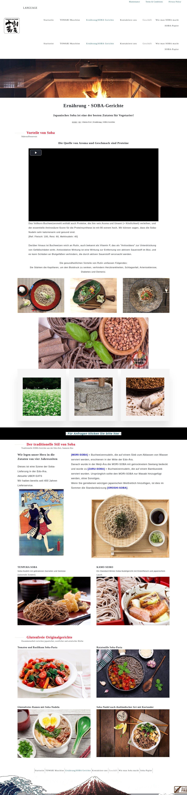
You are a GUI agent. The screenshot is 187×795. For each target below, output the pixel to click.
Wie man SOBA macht (167, 20)
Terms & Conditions (154, 2)
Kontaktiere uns (128, 20)
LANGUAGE (30, 8)
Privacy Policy (175, 2)
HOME (74, 101)
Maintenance (134, 2)
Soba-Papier (154, 749)
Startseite (49, 20)
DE (80, 101)
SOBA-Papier (172, 25)
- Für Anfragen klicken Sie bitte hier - (93, 412)
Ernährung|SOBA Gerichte (100, 20)
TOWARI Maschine (70, 20)
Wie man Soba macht (134, 749)
